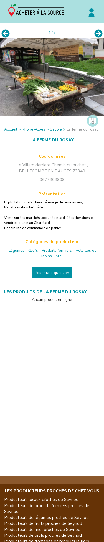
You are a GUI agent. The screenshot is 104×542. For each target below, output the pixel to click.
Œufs (33, 250)
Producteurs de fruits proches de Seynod (43, 523)
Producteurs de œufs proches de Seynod (43, 535)
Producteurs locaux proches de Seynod (41, 499)
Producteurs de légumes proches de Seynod (46, 517)
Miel (59, 256)
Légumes (16, 250)
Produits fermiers (57, 250)
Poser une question (52, 272)
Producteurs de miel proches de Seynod (42, 529)
